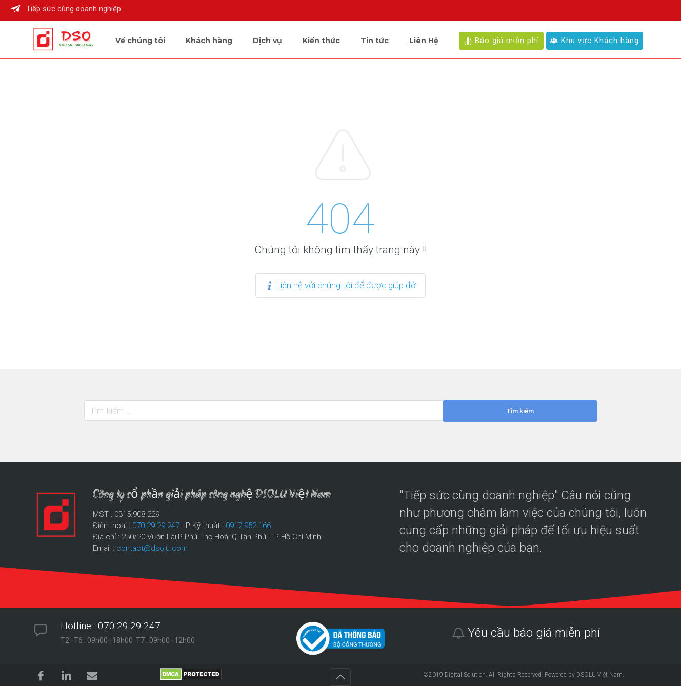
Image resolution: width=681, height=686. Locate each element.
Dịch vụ (267, 40)
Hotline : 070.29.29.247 (111, 626)
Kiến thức (321, 40)
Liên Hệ (423, 40)
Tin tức (374, 40)
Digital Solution (465, 674)
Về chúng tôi (140, 40)
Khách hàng (209, 40)
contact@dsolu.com (152, 548)
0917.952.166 (248, 525)
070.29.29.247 (155, 525)
